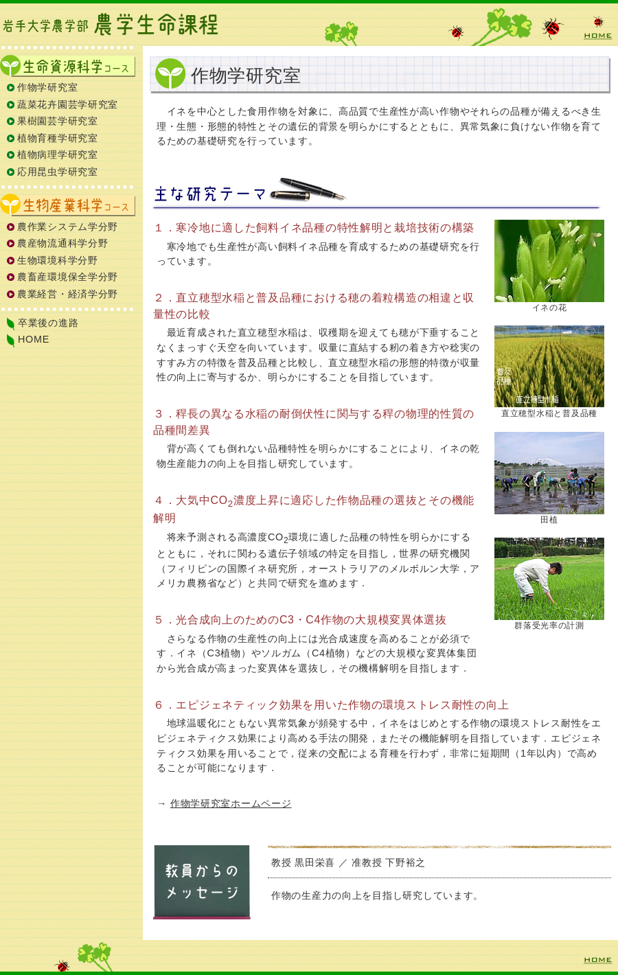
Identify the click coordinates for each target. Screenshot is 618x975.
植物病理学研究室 (57, 154)
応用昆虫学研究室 (57, 171)
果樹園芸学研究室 (57, 120)
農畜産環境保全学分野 (67, 276)
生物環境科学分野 (57, 260)
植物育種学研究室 (57, 138)
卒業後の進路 (48, 322)
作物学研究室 (47, 87)
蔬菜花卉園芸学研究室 (67, 104)
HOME (597, 27)
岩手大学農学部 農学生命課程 (113, 24)
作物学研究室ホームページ (231, 803)
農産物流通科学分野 (62, 243)
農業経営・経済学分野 (67, 293)
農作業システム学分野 (67, 226)
